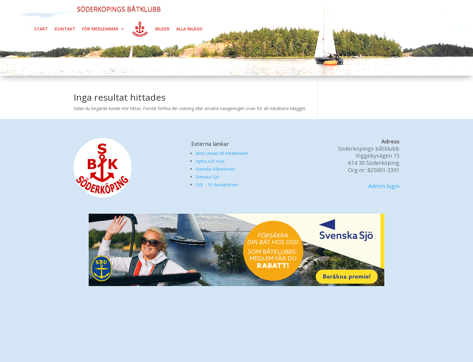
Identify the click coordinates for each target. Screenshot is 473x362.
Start (41, 29)
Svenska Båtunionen (215, 169)
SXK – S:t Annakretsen (216, 184)
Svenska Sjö (207, 177)
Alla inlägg (189, 29)
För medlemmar (100, 29)
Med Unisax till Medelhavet (221, 153)
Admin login (383, 186)
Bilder (162, 29)
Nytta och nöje (210, 161)
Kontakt (65, 29)
